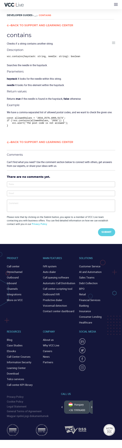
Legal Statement (16, 405)
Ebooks (11, 351)
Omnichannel (14, 274)
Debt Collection (87, 285)
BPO (81, 290)
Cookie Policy (14, 400)
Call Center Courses (18, 357)
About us (48, 340)
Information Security (18, 362)
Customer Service (89, 269)
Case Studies (14, 346)
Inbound (11, 285)
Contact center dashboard (57, 312)
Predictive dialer (52, 301)
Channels (12, 290)
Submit (106, 235)
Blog (9, 340)
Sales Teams (86, 279)
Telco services (15, 378)
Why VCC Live (50, 346)
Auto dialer (49, 274)
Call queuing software (55, 279)
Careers (47, 351)
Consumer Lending (89, 318)
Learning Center (15, 367)
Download (12, 373)
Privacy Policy (39, 226)
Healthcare (85, 323)
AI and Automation (89, 274)
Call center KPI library (19, 384)
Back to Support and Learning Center (49, 25)
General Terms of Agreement (23, 409)
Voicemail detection (54, 307)
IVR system (49, 269)
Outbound (12, 279)
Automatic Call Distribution (58, 285)
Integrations (13, 296)
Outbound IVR (50, 296)
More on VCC (14, 301)
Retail (82, 296)
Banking (83, 307)
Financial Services (89, 301)
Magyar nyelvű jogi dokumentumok (26, 414)
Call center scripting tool (56, 290)
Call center (13, 269)
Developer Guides (19, 15)
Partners (47, 362)
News (46, 357)
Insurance (84, 312)
